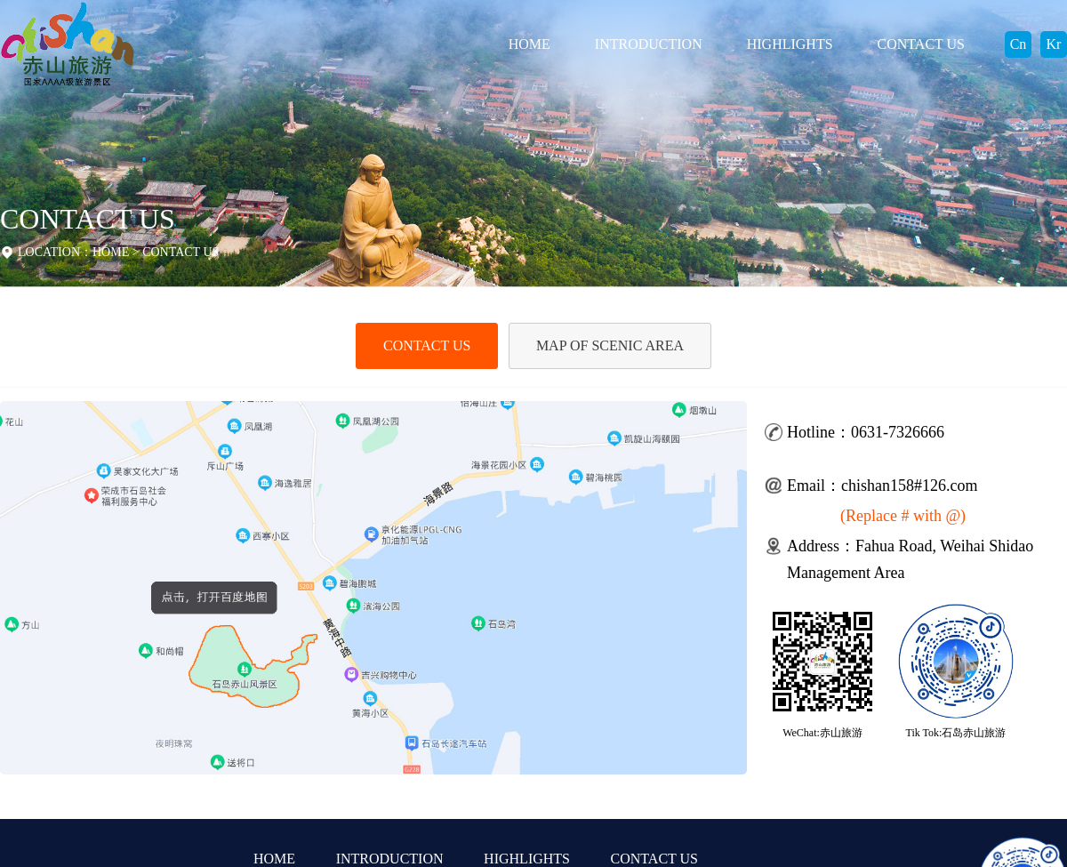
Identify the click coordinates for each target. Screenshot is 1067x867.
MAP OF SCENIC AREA (610, 345)
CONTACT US (921, 44)
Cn (1018, 44)
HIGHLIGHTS (790, 44)
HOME (529, 44)
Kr (1054, 44)
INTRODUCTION (648, 44)
